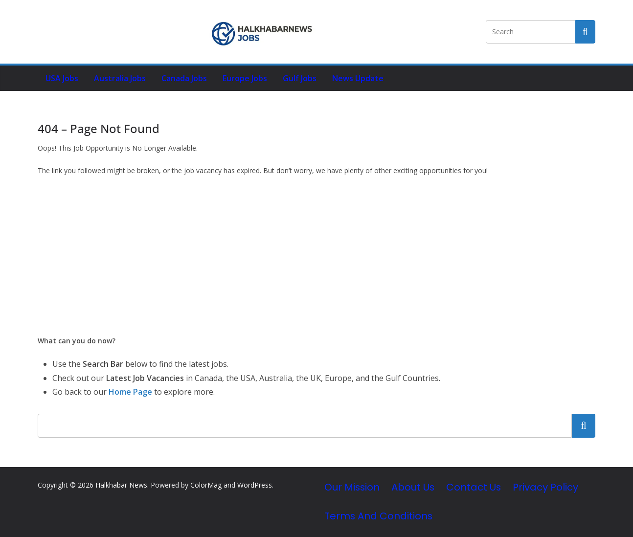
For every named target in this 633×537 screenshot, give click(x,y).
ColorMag (206, 485)
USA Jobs (61, 78)
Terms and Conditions (378, 516)
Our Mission (352, 487)
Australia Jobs (120, 78)
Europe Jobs (245, 78)
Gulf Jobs (299, 78)
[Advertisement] (316, 255)
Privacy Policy (545, 487)
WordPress (254, 485)
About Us (412, 487)
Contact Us (473, 487)
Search (583, 425)
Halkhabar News (121, 485)
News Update (358, 78)
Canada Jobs (184, 78)
